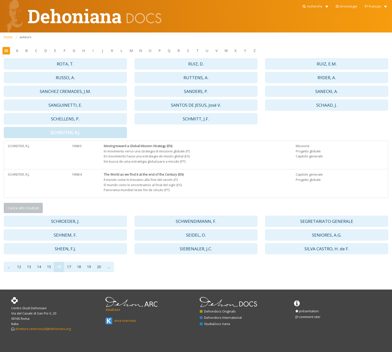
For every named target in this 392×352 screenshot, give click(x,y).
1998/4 (77, 174)
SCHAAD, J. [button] (326, 105)
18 (79, 266)
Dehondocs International (221, 317)
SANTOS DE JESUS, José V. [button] (196, 105)
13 (29, 266)
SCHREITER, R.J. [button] (65, 132)
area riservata (121, 320)
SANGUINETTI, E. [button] (65, 105)
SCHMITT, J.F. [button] (196, 119)
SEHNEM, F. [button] (65, 235)
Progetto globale (308, 151)
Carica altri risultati (23, 207)
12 (19, 266)
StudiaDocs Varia (215, 324)
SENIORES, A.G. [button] (327, 235)
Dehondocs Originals (218, 311)
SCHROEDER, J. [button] (65, 221)
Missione (303, 146)
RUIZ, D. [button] (196, 64)
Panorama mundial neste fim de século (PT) (137, 190)
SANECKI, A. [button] (326, 91)
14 (39, 266)
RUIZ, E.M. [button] (327, 64)
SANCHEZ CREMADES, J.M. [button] (65, 91)
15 (49, 266)
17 (69, 266)
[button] (315, 5)
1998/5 (77, 146)
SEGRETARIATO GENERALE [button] (326, 221)
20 (99, 266)
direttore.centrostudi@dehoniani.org (43, 329)
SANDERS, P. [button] (196, 91)
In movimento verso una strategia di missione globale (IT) (147, 151)
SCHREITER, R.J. (19, 146)
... (9, 266)
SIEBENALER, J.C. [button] (196, 249)
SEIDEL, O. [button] (196, 235)
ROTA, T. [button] (65, 64)
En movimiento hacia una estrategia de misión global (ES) (147, 156)
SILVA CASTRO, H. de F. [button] (326, 249)
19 (89, 266)
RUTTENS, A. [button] (196, 77)
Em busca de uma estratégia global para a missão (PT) (145, 161)
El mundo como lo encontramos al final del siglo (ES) (143, 185)
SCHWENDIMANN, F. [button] (196, 221)
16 (59, 266)
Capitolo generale (309, 156)
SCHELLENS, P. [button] (65, 119)
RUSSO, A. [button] (65, 77)
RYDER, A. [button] (327, 77)
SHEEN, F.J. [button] (65, 249)
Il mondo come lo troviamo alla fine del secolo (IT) (141, 179)
